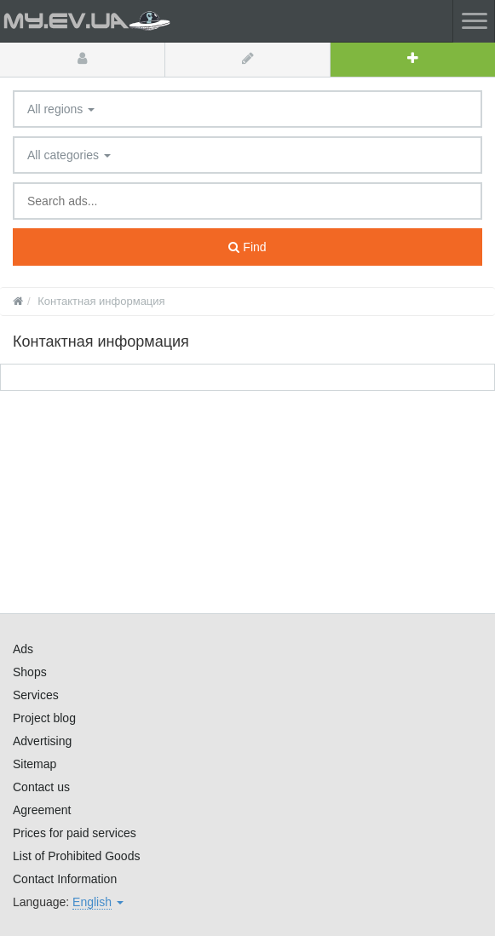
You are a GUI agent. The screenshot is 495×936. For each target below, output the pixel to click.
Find (247, 247)
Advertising (42, 741)
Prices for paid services (74, 833)
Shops (30, 672)
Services (36, 695)
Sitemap (34, 764)
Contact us (41, 787)
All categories (69, 155)
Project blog (44, 718)
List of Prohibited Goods (76, 856)
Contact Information (65, 879)
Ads (23, 649)
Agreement (42, 810)
